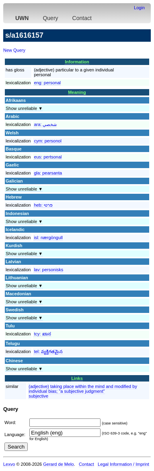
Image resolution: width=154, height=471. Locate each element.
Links (77, 378)
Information (77, 61)
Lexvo (9, 464)
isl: (48, 237)
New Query (14, 50)
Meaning (77, 92)
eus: (48, 156)
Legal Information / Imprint (123, 464)
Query (50, 18)
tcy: (42, 333)
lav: (48, 269)
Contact (82, 18)
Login (139, 7)
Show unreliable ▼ (24, 108)
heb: (43, 205)
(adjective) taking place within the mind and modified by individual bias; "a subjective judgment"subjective (83, 391)
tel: (48, 351)
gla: (48, 173)
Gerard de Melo (58, 464)
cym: (47, 140)
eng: (47, 82)
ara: (45, 124)
